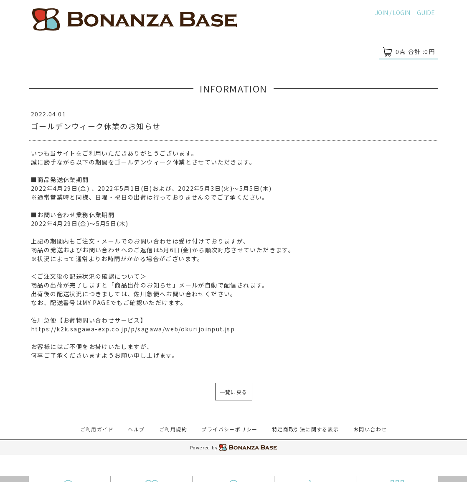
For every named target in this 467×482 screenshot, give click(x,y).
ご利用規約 (173, 429)
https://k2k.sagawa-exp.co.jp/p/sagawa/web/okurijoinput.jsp (133, 329)
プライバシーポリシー (229, 429)
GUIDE (426, 12)
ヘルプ (136, 429)
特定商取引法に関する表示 (305, 429)
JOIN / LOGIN (392, 12)
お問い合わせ (370, 429)
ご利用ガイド (97, 429)
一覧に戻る (234, 391)
